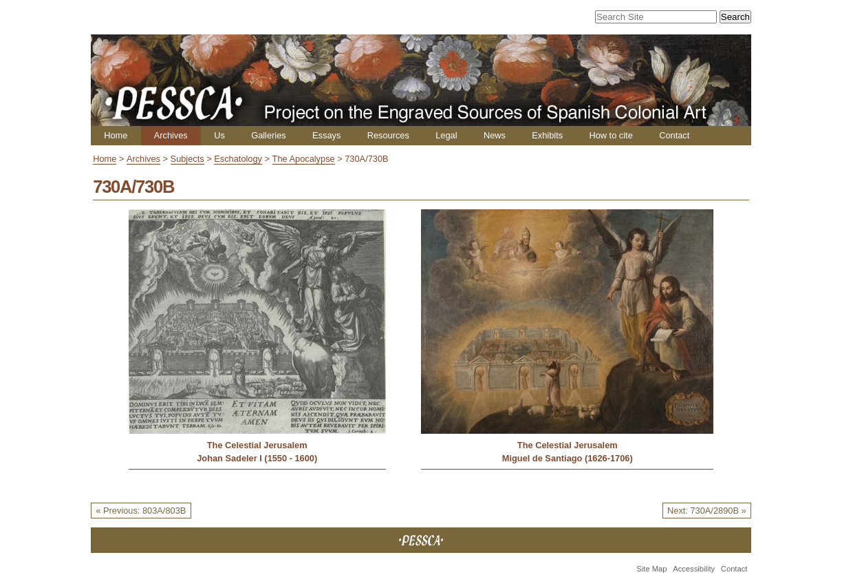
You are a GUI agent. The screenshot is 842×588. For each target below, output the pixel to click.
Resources (388, 135)
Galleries (268, 135)
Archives (171, 135)
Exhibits (547, 135)
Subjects (187, 159)
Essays (326, 135)
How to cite (610, 135)
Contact (674, 135)
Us (219, 135)
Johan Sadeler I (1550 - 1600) (257, 458)
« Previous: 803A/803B (141, 510)
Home (115, 135)
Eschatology (238, 159)
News (495, 135)
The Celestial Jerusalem (257, 445)
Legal (446, 135)
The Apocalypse (303, 159)
